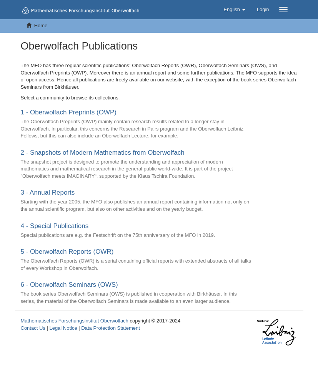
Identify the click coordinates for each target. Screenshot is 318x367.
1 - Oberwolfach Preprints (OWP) (69, 112)
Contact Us (33, 328)
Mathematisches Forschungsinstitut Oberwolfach (74, 321)
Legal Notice (63, 328)
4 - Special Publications (55, 226)
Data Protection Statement (110, 328)
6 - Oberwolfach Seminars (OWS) (69, 284)
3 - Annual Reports (48, 192)
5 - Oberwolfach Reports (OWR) (67, 251)
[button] (234, 9)
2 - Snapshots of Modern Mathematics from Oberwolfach (103, 152)
